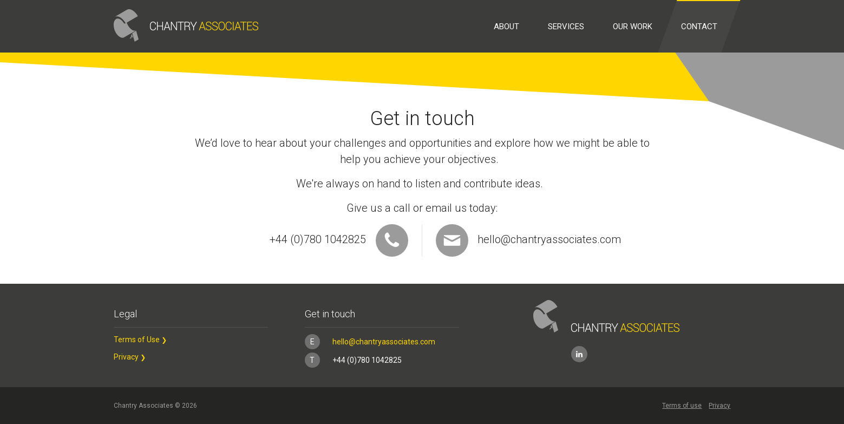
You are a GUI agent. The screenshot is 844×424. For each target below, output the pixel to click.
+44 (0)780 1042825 (353, 360)
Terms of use (682, 405)
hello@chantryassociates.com (528, 240)
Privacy (126, 357)
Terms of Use (137, 339)
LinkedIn (579, 354)
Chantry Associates (186, 25)
